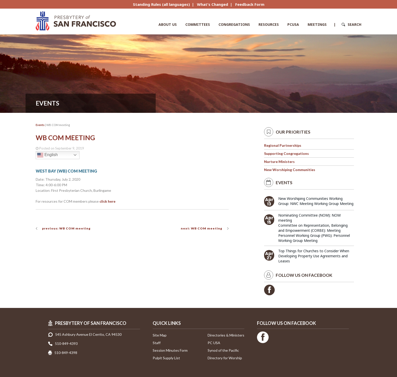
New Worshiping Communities (289, 169)
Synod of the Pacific (223, 350)
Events (40, 125)
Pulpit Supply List (166, 358)
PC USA (214, 343)
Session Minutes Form (170, 350)
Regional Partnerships (282, 145)
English (47, 155)
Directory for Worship (225, 358)
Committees (197, 24)
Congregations (234, 24)
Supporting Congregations (286, 153)
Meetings (317, 24)
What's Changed (212, 4)
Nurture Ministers (279, 161)
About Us (167, 24)
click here (107, 201)
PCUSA (293, 24)
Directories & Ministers (226, 335)
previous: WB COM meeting (66, 228)
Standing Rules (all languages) (161, 4)
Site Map (160, 335)
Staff (157, 343)
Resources (269, 24)
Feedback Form (249, 4)
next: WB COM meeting (201, 228)
